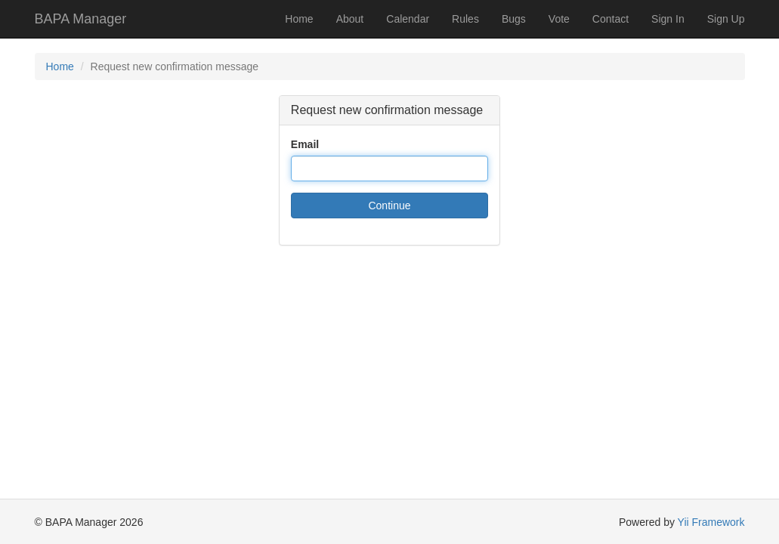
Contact (610, 19)
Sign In (668, 19)
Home (299, 19)
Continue (389, 205)
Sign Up (726, 19)
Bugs (514, 19)
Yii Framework (711, 522)
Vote (559, 19)
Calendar (407, 19)
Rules (465, 19)
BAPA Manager (81, 18)
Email (305, 144)
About (350, 19)
